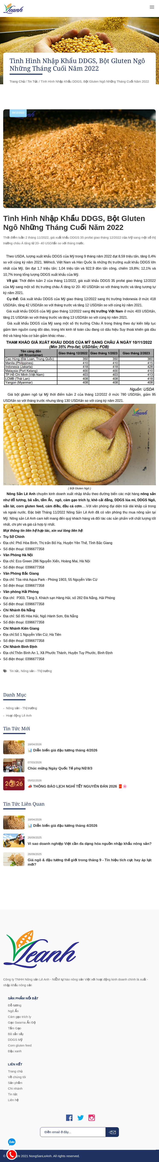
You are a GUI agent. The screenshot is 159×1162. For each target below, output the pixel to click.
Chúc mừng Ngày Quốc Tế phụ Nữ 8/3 (60, 768)
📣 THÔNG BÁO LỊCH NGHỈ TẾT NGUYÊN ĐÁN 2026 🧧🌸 (77, 786)
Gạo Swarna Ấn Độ (22, 1022)
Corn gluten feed (20, 1045)
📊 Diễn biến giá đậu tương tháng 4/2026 (62, 750)
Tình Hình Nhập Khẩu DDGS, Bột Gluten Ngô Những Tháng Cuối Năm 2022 (74, 222)
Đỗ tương (14, 1005)
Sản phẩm (15, 1083)
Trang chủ (17, 81)
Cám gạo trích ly (19, 1017)
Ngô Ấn (13, 1011)
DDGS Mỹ (15, 1039)
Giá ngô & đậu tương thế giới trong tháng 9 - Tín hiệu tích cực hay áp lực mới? (90, 862)
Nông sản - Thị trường (36, 671)
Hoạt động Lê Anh (19, 715)
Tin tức (32, 81)
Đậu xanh (15, 1051)
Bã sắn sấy (16, 1034)
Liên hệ (13, 1100)
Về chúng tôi (17, 1077)
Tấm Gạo (14, 1028)
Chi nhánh (15, 1088)
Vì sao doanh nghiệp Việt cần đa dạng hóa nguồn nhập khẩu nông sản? (90, 844)
